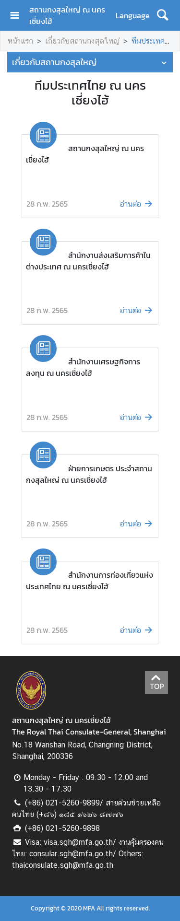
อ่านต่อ (137, 204)
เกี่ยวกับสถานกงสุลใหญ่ (82, 41)
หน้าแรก (20, 41)
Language (133, 15)
